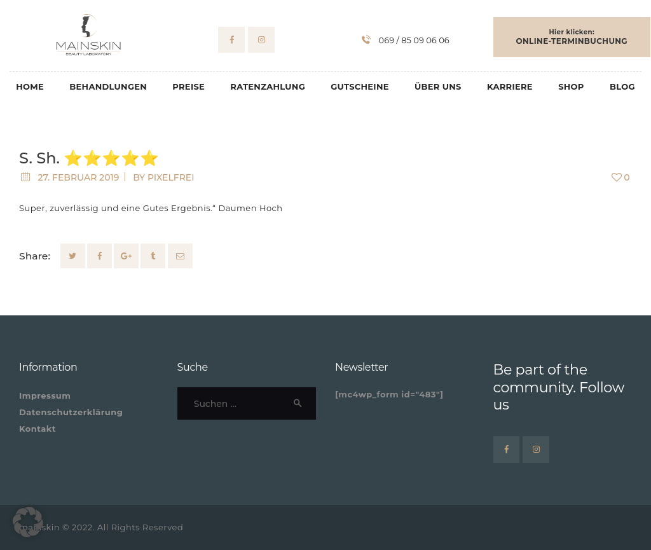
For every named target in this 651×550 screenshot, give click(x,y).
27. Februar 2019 (78, 177)
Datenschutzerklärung (71, 412)
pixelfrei (171, 177)
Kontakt (37, 428)
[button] (28, 522)
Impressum (45, 395)
